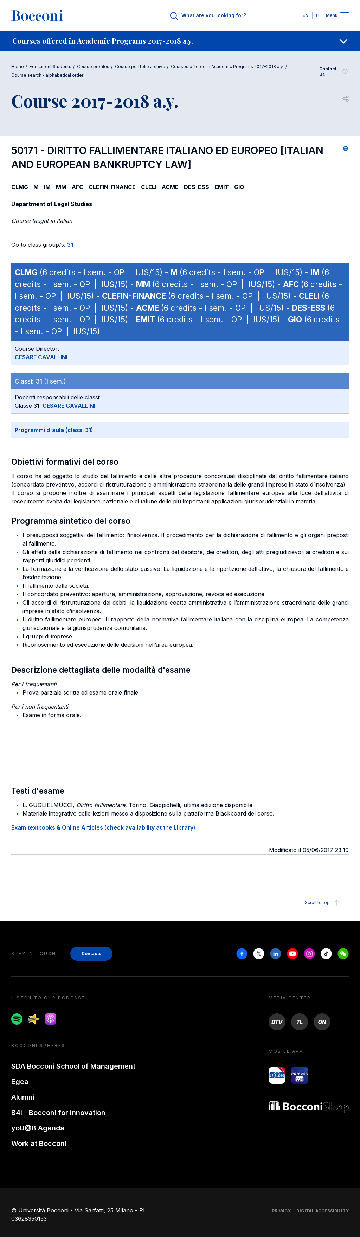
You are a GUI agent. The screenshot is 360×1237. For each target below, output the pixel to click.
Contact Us (334, 71)
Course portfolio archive (140, 66)
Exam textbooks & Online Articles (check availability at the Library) (103, 827)
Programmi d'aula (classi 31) (54, 429)
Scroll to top (323, 902)
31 (70, 244)
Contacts (91, 953)
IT (318, 15)
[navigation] (180, 41)
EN (305, 15)
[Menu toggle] (344, 16)
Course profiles (93, 66)
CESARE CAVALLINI (41, 357)
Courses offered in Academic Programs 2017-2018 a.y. (227, 66)
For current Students (50, 66)
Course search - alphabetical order (47, 75)
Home (17, 66)
